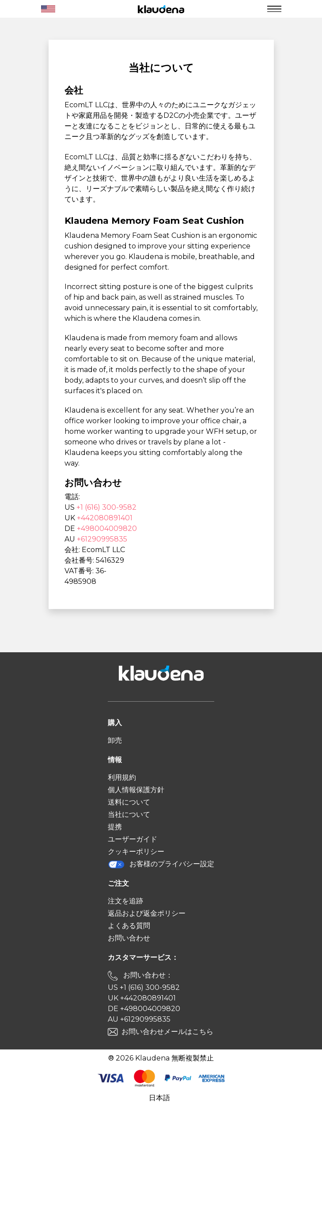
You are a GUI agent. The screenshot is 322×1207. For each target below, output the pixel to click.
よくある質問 (129, 925)
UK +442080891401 (142, 998)
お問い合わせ (129, 938)
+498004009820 (107, 528)
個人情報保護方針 (136, 790)
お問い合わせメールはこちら (167, 1031)
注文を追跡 (125, 901)
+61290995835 (102, 539)
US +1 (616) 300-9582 (144, 987)
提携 (115, 827)
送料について (129, 802)
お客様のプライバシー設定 (161, 864)
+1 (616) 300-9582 (106, 507)
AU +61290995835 (139, 1019)
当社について (129, 814)
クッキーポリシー (136, 851)
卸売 (115, 740)
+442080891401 (105, 518)
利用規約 (122, 777)
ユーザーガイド (132, 839)
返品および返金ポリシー (147, 913)
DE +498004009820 (144, 1008)
